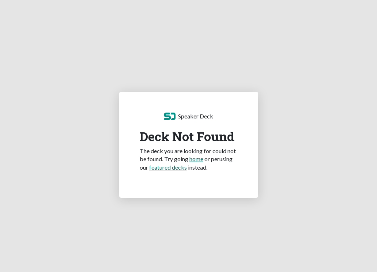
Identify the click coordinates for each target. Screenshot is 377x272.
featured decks (168, 167)
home (196, 158)
